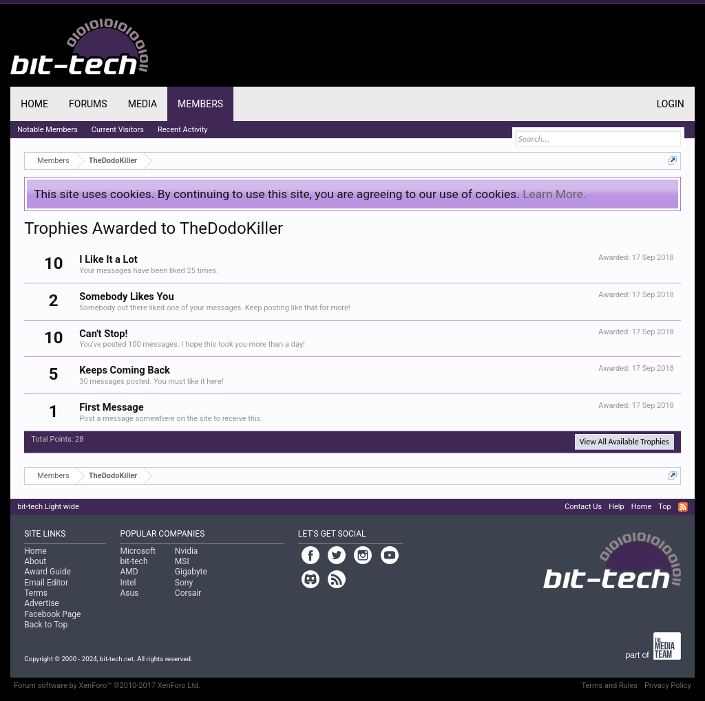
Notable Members (47, 129)
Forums (88, 103)
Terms (36, 593)
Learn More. (554, 194)
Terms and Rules (609, 685)
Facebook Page (52, 614)
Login (670, 103)
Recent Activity (183, 129)
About (35, 561)
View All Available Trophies (624, 441)
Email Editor (46, 582)
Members (200, 103)
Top (664, 506)
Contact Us (583, 506)
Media (142, 103)
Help (616, 506)
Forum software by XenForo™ (107, 685)
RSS (683, 507)
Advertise (41, 603)
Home (34, 103)
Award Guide (47, 571)
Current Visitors (118, 129)
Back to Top (45, 624)
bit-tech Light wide (48, 506)
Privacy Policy (667, 685)
